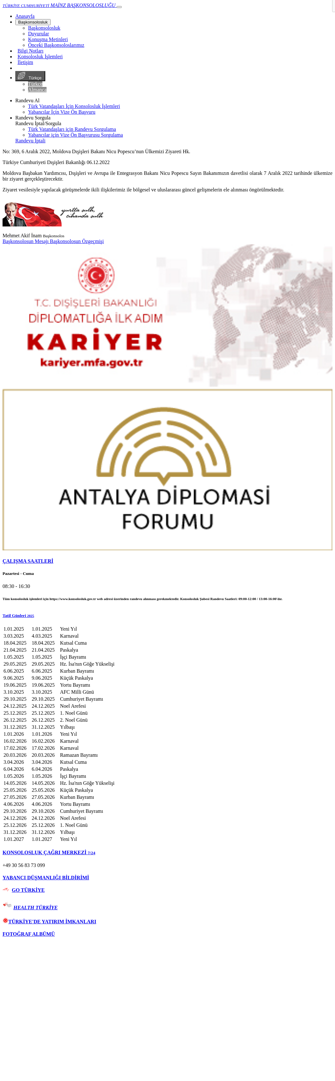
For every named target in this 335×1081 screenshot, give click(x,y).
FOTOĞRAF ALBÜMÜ (29, 934)
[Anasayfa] (24, 16)
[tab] (167, 561)
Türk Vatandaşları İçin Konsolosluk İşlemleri (74, 106)
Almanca (37, 89)
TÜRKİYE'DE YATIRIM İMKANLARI (49, 921)
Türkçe (30, 76)
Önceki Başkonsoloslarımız (56, 45)
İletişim (25, 62)
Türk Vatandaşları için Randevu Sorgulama (72, 129)
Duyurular (38, 33)
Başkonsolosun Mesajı (26, 241)
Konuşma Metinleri (48, 39)
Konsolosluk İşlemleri (40, 56)
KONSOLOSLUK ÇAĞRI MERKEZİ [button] (49, 852)
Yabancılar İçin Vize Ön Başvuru (61, 112)
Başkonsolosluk (33, 22)
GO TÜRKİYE (28, 890)
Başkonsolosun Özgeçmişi (77, 241)
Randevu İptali (30, 140)
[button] (167, 615)
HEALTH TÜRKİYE (35, 907)
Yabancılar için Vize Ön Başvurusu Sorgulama (75, 135)
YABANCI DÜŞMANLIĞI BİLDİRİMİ (46, 877)
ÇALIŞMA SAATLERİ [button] (28, 561)
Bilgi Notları (30, 51)
